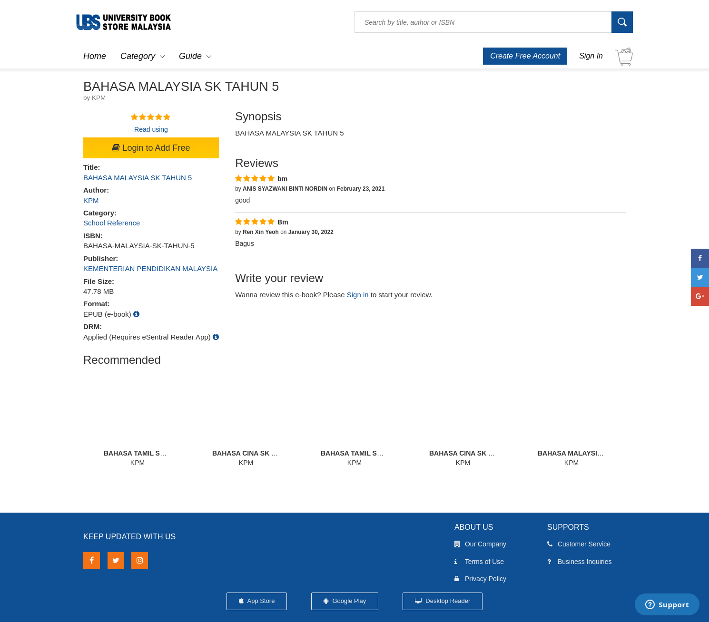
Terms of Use (479, 561)
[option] (137, 419)
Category (137, 56)
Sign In (591, 56)
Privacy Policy (480, 579)
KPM (91, 200)
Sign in (358, 295)
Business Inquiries (579, 561)
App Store (257, 600)
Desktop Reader (443, 600)
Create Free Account (525, 56)
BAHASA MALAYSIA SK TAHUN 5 (137, 178)
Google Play (345, 600)
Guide (190, 56)
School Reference (111, 223)
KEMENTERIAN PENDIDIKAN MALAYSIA (150, 268)
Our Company (480, 544)
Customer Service (579, 544)
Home (94, 56)
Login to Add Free (151, 148)
